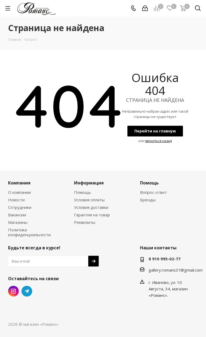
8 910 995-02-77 (165, 258)
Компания (19, 183)
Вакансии (17, 214)
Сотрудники (19, 207)
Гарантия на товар (92, 214)
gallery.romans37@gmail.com (176, 270)
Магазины (17, 222)
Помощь (82, 192)
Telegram (26, 291)
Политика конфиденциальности (29, 232)
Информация (89, 183)
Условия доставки (91, 207)
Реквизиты (84, 222)
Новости (16, 199)
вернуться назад (158, 141)
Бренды (148, 199)
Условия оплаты (89, 199)
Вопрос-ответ (153, 192)
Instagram (13, 291)
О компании (19, 192)
